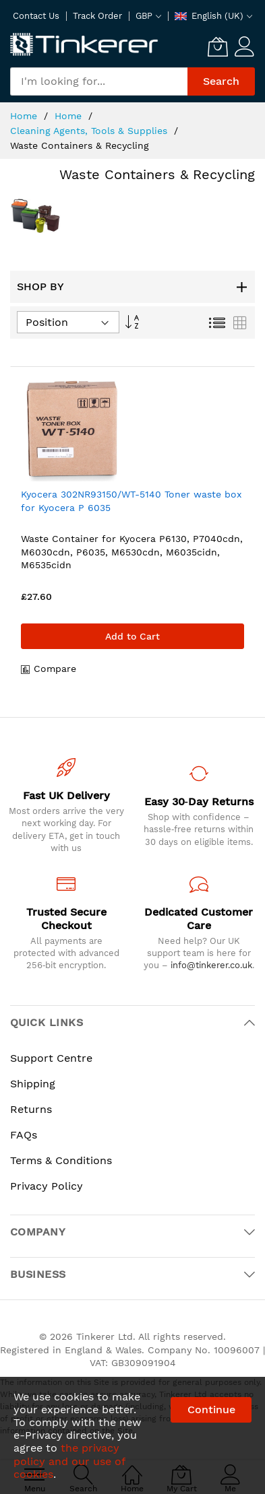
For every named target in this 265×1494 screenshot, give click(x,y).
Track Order (97, 16)
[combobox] (98, 81)
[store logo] (84, 45)
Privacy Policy (46, 1186)
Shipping (32, 1083)
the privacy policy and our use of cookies (69, 1460)
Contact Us (36, 16)
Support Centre (51, 1058)
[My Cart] (218, 46)
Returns (31, 1109)
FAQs (23, 1134)
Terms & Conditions (61, 1160)
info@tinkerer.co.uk (211, 965)
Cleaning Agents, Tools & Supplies (90, 130)
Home (25, 115)
